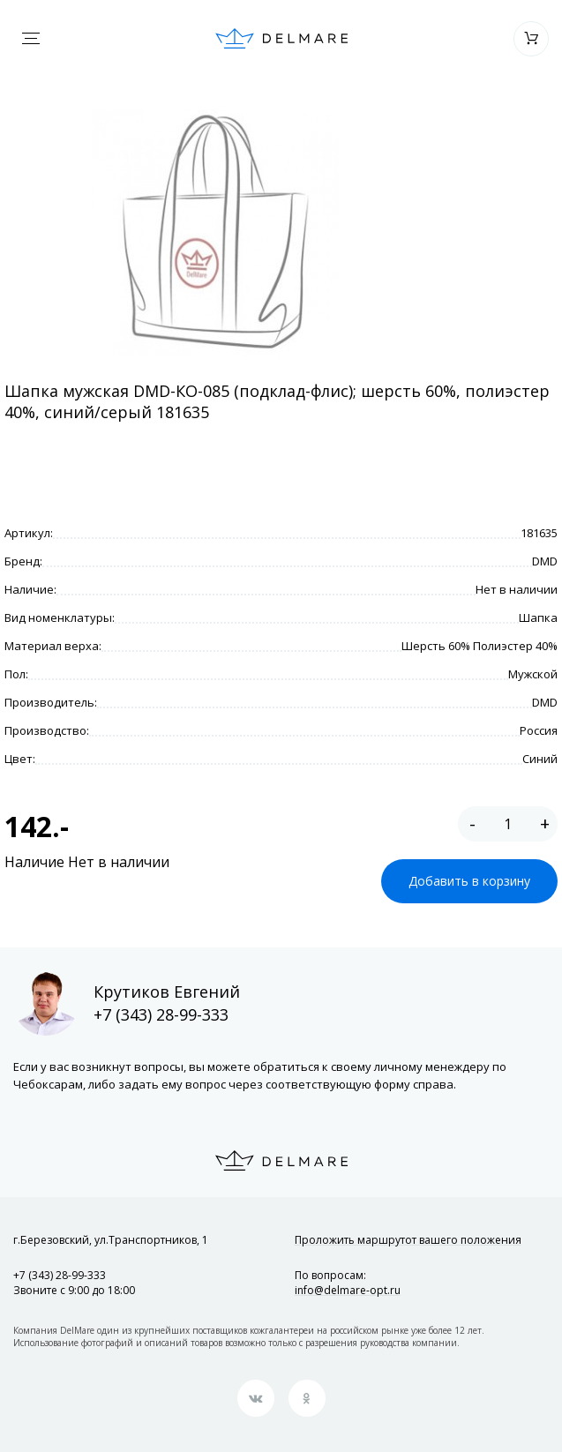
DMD (545, 561)
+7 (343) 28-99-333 (161, 1014)
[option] (215, 232)
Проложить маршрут (408, 1239)
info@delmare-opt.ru (348, 1290)
